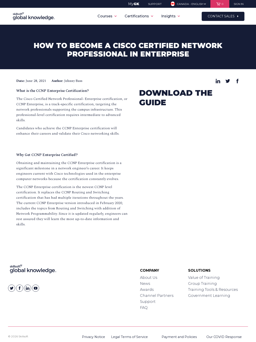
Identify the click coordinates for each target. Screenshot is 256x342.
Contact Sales (223, 16)
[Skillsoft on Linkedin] (27, 288)
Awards (147, 289)
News (145, 283)
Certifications (139, 16)
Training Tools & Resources (213, 289)
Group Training (202, 283)
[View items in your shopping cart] (219, 4)
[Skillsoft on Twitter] (11, 288)
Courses (107, 16)
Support (148, 302)
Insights (170, 16)
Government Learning (209, 295)
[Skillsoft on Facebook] (19, 288)
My (133, 4)
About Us (148, 277)
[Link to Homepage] (33, 270)
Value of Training (204, 277)
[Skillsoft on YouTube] (35, 288)
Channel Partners (156, 295)
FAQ (144, 308)
